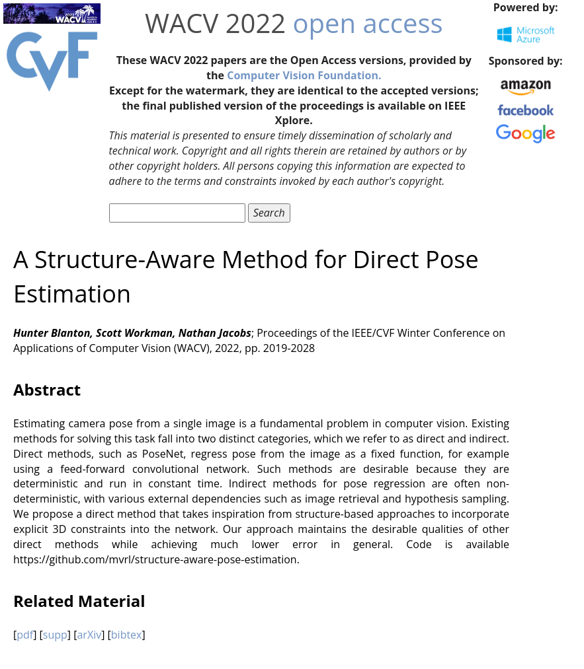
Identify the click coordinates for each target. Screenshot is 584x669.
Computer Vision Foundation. (304, 75)
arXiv (89, 634)
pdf (25, 634)
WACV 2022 (215, 23)
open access (368, 23)
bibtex (126, 634)
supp (55, 634)
